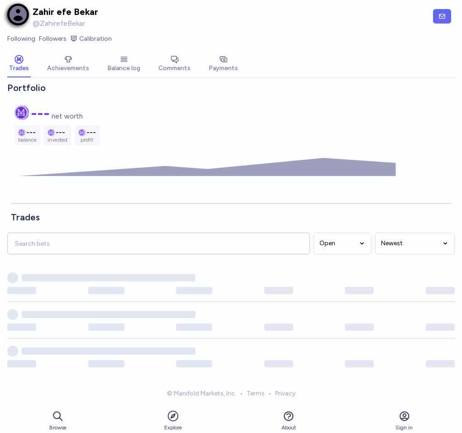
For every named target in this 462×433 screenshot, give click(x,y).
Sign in (404, 420)
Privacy (285, 395)
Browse (58, 420)
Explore (173, 420)
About (288, 420)
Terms (256, 395)
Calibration (91, 39)
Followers (53, 39)
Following (21, 39)
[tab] (19, 64)
